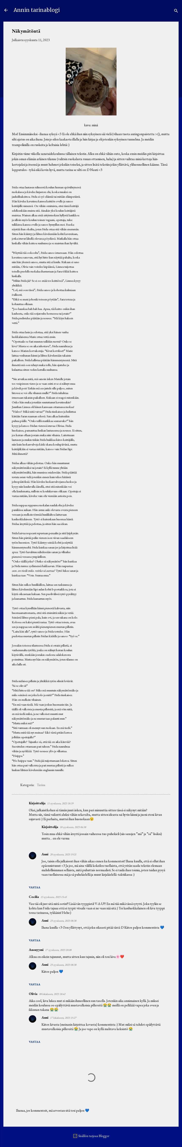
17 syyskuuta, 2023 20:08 (58, 950)
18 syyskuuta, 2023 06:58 (73, 827)
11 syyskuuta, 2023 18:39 (60, 803)
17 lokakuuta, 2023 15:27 (63, 1017)
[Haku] (176, 11)
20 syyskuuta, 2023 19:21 (63, 854)
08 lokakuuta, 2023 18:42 (52, 994)
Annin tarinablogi (37, 10)
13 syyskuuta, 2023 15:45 (53, 897)
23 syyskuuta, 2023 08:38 (63, 920)
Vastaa (34, 887)
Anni (45, 854)
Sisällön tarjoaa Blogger (91, 1136)
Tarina (41, 785)
